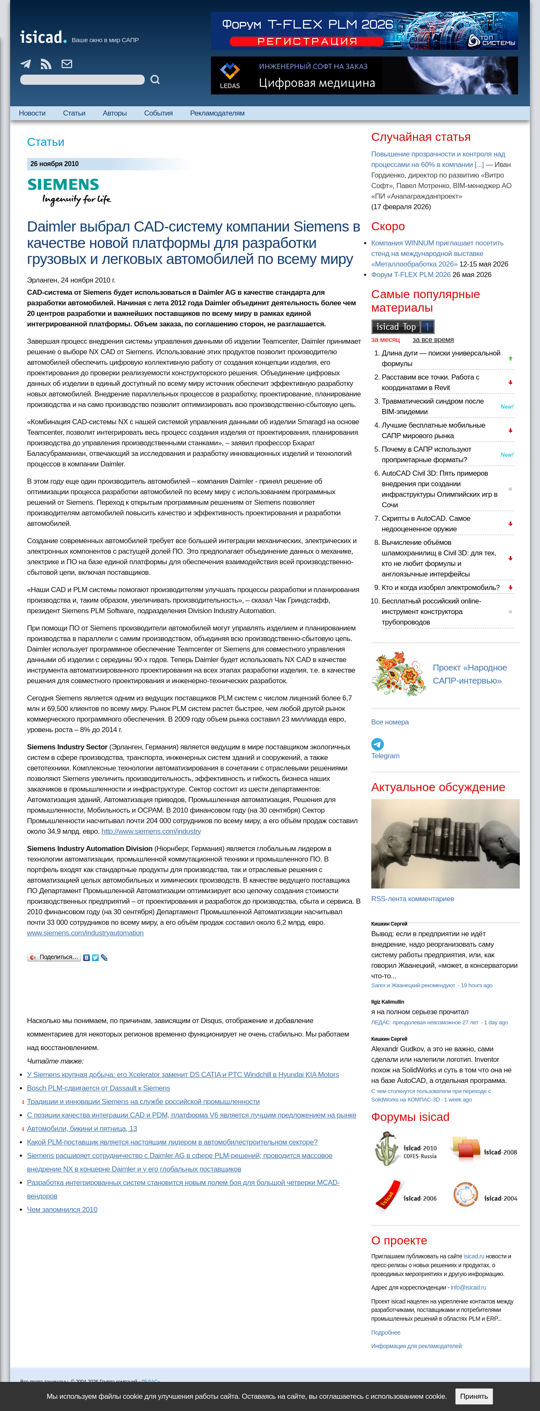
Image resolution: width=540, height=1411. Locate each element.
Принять (474, 1396)
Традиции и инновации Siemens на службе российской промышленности (143, 1102)
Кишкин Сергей (389, 924)
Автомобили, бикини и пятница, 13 (82, 1129)
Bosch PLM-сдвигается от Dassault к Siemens (98, 1088)
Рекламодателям (217, 113)
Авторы (115, 113)
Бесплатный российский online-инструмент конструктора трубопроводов (431, 611)
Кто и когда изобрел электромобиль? (441, 588)
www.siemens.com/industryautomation (85, 933)
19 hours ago (476, 985)
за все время (433, 340)
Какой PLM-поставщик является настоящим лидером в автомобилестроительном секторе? (172, 1142)
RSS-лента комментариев (412, 899)
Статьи (74, 113)
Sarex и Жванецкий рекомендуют (413, 985)
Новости (32, 113)
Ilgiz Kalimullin (387, 1002)
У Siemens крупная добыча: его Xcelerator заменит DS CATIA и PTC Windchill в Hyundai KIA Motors (183, 1075)
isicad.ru (474, 1256)
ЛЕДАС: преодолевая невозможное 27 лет (425, 1022)
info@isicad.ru (468, 1287)
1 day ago (496, 1022)
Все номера (390, 722)
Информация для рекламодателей (416, 1346)
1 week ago (458, 1099)
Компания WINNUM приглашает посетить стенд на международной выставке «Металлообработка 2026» (437, 253)
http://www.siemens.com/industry (151, 831)
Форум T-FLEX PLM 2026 (411, 275)
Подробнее (385, 1332)
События (158, 113)
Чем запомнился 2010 (62, 1210)
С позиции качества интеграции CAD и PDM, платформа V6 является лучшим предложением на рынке (191, 1115)
